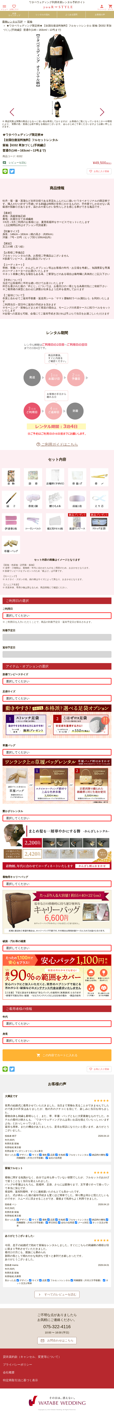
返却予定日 (9, 647)
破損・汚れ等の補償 (14, 941)
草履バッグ (9, 745)
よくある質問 (71, 14)
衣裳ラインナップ (14, 14)
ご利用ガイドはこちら (57, 444)
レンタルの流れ (43, 14)
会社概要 (9, 1372)
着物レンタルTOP (12, 21)
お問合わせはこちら (57, 1341)
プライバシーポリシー (17, 1364)
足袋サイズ (9, 691)
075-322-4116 (57, 1326)
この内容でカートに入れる (57, 1055)
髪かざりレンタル (13, 811)
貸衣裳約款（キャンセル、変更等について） (32, 1356)
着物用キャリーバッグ (15, 876)
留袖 (29, 21)
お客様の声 (100, 14)
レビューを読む (15, 163)
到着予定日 (9, 630)
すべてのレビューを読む (57, 1295)
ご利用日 (8, 608)
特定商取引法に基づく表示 (20, 1380)
